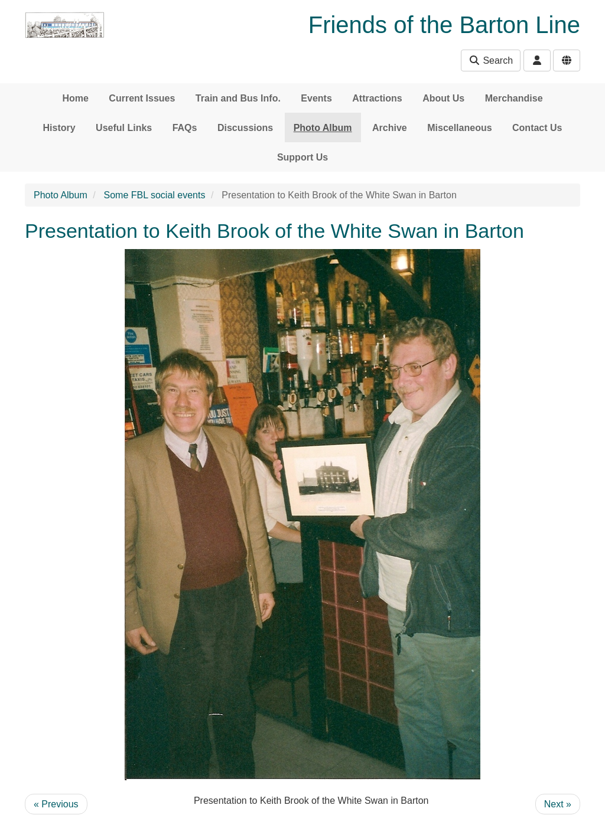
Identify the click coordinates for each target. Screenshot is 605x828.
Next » (557, 804)
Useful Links (124, 128)
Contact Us (537, 128)
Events (316, 98)
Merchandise (514, 98)
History (59, 128)
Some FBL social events (155, 195)
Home (75, 98)
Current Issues (142, 98)
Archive (389, 128)
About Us (443, 98)
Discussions (245, 128)
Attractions (377, 98)
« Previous (56, 804)
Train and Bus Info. (238, 98)
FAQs (185, 128)
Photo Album (323, 128)
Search (491, 60)
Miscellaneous (459, 128)
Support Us (302, 157)
